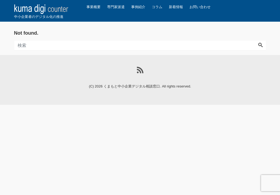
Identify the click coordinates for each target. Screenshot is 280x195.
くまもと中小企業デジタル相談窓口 (132, 86)
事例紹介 (138, 7)
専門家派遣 (116, 7)
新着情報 (176, 7)
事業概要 (93, 7)
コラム (157, 7)
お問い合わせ (200, 7)
